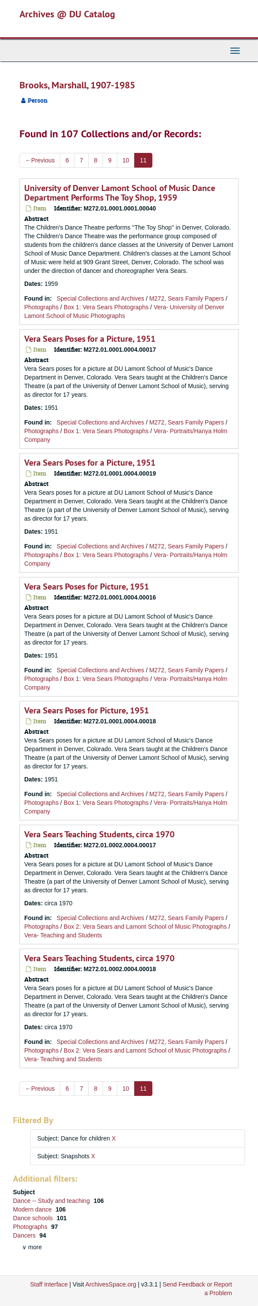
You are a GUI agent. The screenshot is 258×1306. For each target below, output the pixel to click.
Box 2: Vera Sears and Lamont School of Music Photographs (145, 926)
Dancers (25, 1235)
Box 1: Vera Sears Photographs (106, 307)
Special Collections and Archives (100, 298)
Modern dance (33, 1209)
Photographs (41, 307)
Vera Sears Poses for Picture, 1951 (86, 586)
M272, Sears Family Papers (186, 298)
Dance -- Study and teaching (52, 1200)
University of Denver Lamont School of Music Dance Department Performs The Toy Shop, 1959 (119, 192)
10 (126, 160)
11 (143, 160)
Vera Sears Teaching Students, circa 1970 (99, 834)
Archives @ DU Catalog (67, 14)
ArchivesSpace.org (110, 1284)
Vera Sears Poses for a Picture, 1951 (89, 338)
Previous (40, 160)
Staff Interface (49, 1284)
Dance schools (34, 1218)
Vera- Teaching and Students (63, 935)
